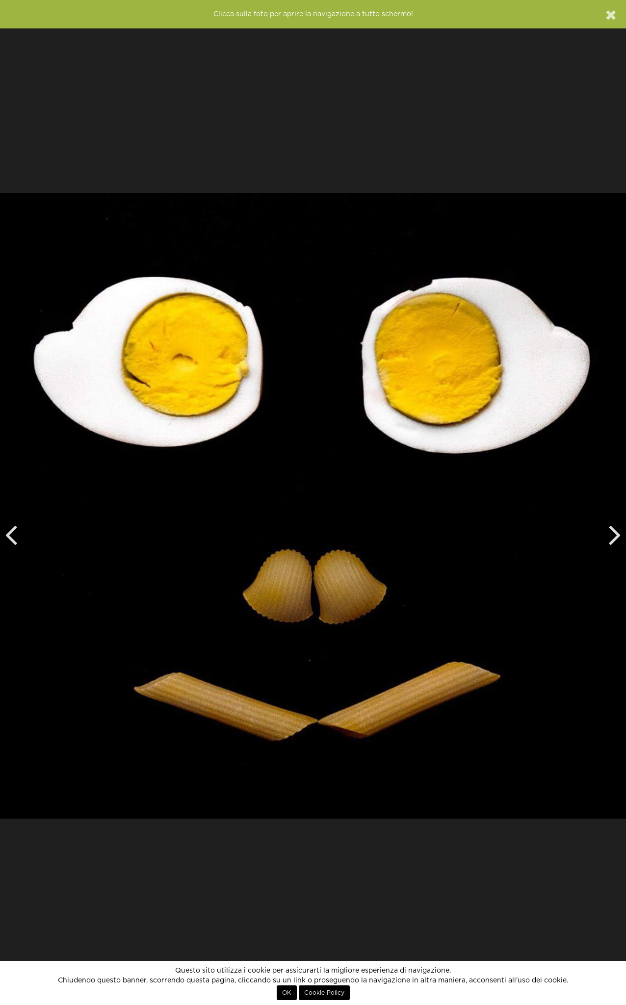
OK (286, 993)
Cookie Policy (324, 993)
